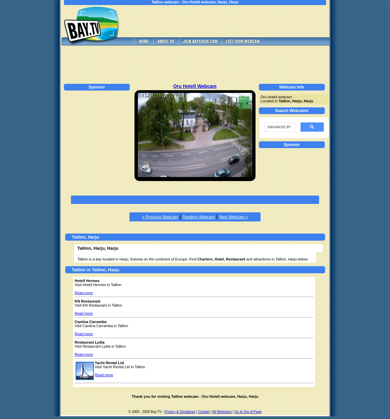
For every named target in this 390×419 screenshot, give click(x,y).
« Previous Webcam (160, 217)
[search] (279, 127)
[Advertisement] (232, 21)
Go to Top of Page (248, 412)
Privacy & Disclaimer (179, 412)
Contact (203, 412)
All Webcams (222, 412)
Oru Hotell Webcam (195, 86)
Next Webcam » (233, 217)
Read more (84, 293)
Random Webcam (199, 217)
